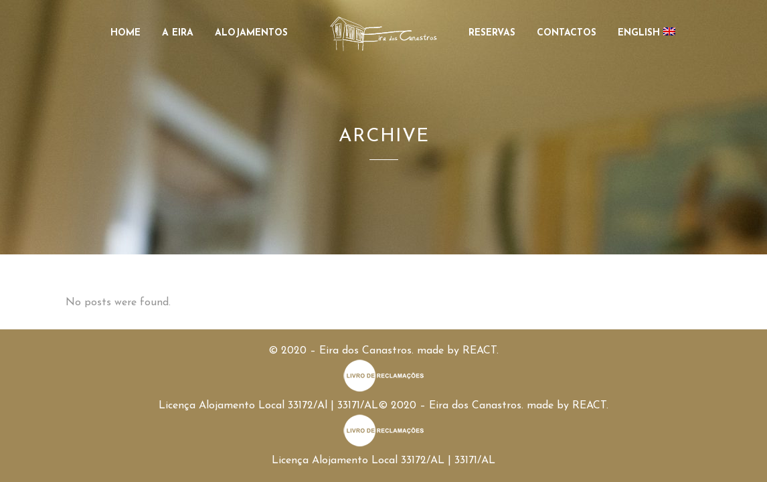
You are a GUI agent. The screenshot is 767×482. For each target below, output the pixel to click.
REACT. (480, 350)
